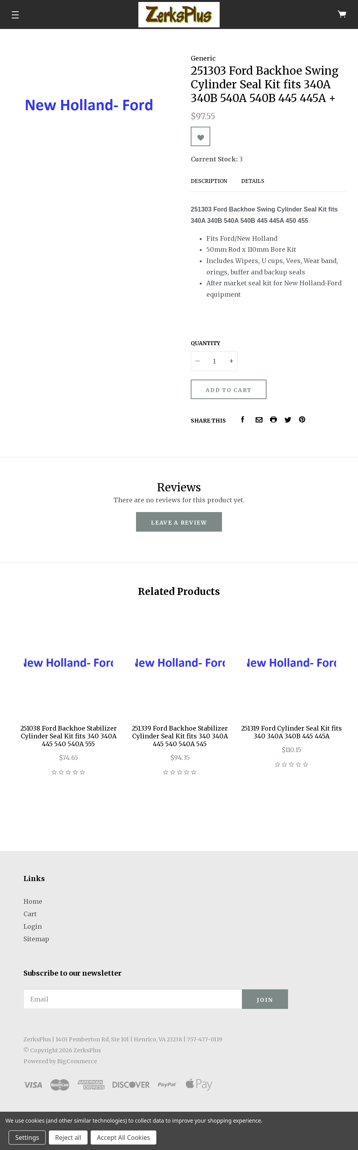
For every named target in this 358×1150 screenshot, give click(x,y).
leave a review (179, 522)
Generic (203, 58)
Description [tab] (209, 181)
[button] (15, 15)
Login (32, 926)
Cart (30, 914)
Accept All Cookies (123, 1137)
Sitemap (36, 939)
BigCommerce (77, 1061)
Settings (27, 1137)
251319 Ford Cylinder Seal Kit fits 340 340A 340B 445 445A (291, 732)
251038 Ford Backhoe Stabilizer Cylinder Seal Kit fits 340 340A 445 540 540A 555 (68, 736)
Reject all (68, 1137)
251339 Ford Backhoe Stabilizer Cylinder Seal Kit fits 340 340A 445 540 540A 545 (180, 736)
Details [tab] (252, 181)
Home (32, 901)
